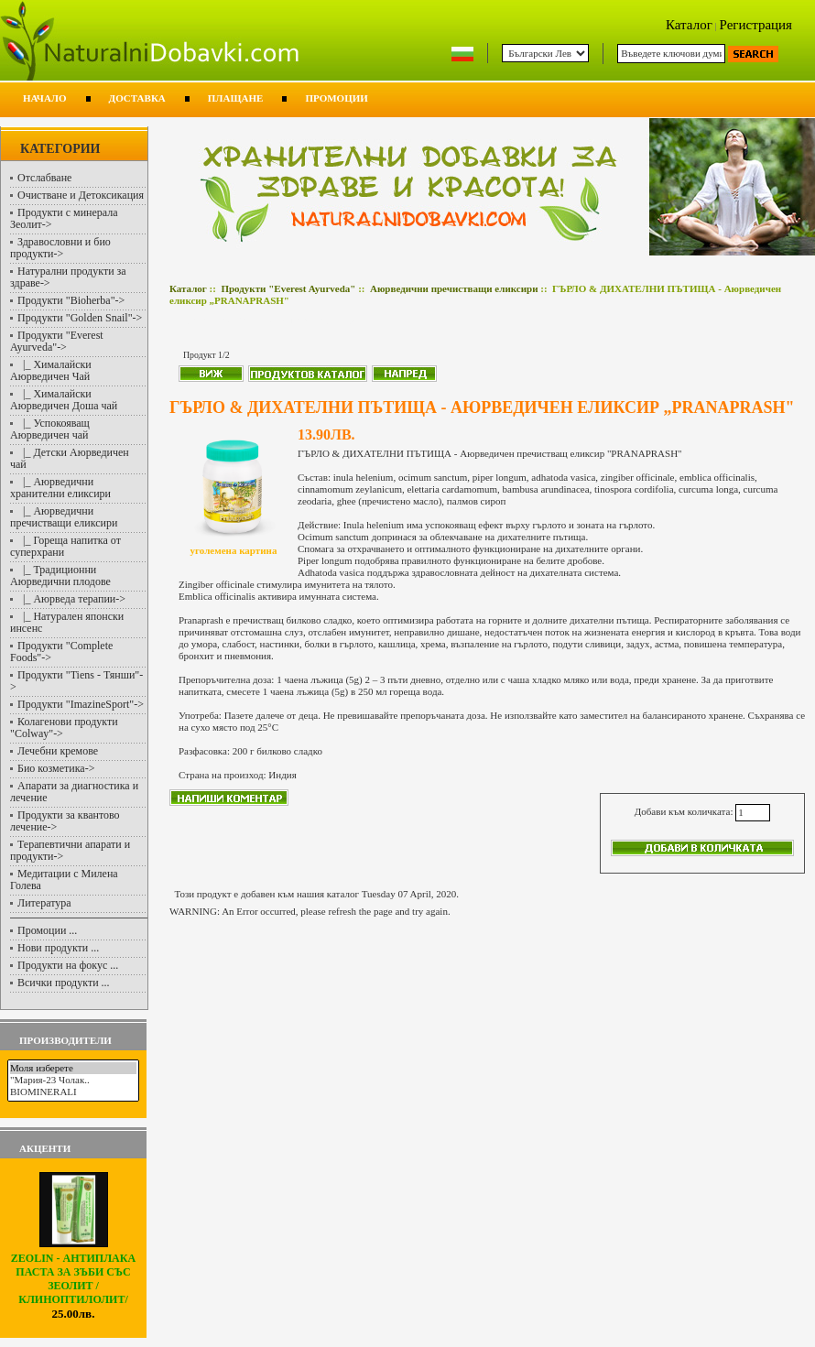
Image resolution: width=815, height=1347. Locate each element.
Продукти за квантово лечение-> (65, 821)
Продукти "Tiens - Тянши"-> (76, 680)
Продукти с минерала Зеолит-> (64, 218)
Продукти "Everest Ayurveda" (288, 288)
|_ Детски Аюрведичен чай (69, 458)
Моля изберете (73, 1068)
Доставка (137, 97)
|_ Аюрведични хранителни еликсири (60, 487)
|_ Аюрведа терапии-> (71, 598)
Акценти (45, 1148)
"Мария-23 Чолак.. (73, 1080)
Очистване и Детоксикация (80, 195)
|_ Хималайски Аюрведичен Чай (51, 370)
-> (56, 341)
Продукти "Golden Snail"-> (79, 317)
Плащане (236, 97)
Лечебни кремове (57, 750)
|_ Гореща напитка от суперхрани (65, 546)
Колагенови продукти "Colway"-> (64, 727)
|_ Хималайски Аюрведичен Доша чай (63, 399)
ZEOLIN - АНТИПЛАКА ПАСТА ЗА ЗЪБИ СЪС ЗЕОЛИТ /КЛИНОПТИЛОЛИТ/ (73, 1274)
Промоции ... (47, 930)
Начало (45, 97)
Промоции (336, 97)
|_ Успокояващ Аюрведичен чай (50, 429)
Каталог (689, 24)
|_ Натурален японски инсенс (67, 622)
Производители (65, 1040)
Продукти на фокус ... (67, 965)
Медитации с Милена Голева (64, 879)
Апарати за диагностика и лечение (74, 791)
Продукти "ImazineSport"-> (80, 704)
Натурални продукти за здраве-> (68, 277)
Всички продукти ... (63, 982)
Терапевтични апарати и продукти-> (70, 850)
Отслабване (44, 177)
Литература (44, 902)
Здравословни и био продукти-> (60, 247)
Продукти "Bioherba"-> (71, 300)
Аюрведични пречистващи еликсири (454, 288)
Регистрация (756, 24)
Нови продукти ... (58, 947)
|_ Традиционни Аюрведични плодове (60, 575)
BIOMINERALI (73, 1092)
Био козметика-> (55, 768)
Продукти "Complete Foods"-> (61, 651)
